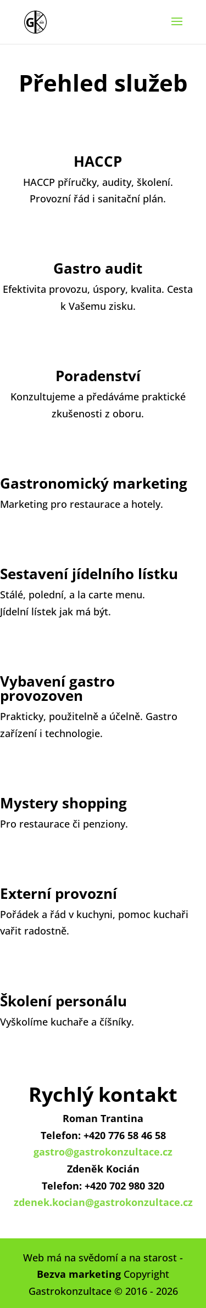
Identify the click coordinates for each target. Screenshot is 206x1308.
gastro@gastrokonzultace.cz (103, 1151)
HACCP (98, 161)
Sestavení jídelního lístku (89, 574)
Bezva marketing (79, 1274)
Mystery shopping (63, 803)
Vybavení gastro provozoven (57, 688)
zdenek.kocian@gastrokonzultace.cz (103, 1202)
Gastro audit (97, 268)
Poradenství (98, 376)
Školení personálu (63, 1001)
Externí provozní (58, 893)
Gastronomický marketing (93, 483)
